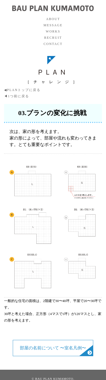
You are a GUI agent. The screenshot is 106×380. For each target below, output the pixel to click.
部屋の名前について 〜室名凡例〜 (53, 348)
